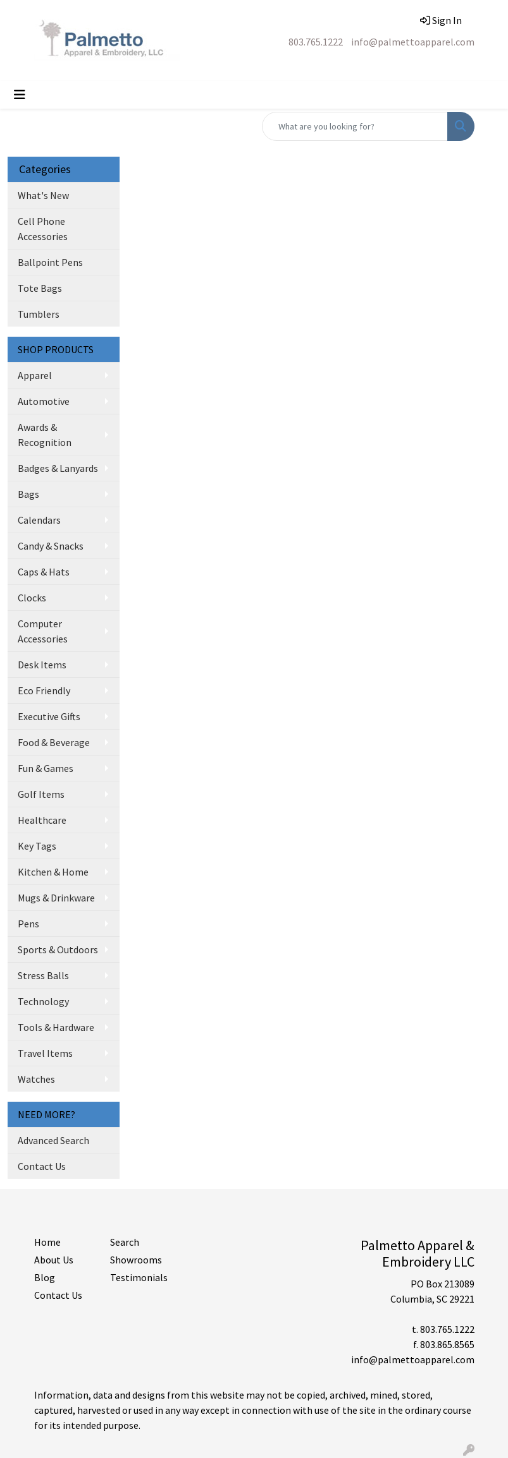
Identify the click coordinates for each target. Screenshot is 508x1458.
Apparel (35, 375)
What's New (43, 195)
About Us (53, 1259)
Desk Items (42, 664)
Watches (36, 1079)
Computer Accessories (43, 631)
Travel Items (45, 1053)
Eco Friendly (44, 690)
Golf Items (41, 794)
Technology (43, 1001)
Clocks (32, 597)
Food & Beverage (54, 742)
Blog (44, 1277)
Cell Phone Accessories (43, 229)
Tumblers (38, 314)
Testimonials (139, 1277)
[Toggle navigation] (19, 95)
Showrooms (136, 1259)
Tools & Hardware (56, 1027)
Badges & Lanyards (58, 468)
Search (124, 1242)
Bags (28, 494)
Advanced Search (53, 1140)
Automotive (44, 401)
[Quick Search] (355, 126)
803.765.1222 (315, 41)
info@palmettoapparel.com (412, 41)
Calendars (39, 520)
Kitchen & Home (53, 871)
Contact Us (42, 1166)
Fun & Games (45, 768)
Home (47, 1242)
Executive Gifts (49, 716)
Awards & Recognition (44, 435)
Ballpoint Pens (50, 262)
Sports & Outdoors (58, 949)
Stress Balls (43, 975)
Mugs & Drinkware (56, 897)
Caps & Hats (44, 571)
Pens (28, 923)
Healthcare (42, 820)
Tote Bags (40, 288)
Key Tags (37, 846)
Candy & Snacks (51, 545)
